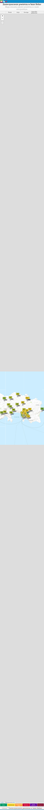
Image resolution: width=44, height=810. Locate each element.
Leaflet (2, 802)
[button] (2, 16)
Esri (14, 802)
